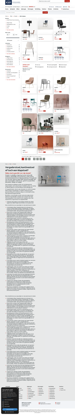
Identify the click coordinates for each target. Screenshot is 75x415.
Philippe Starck (9, 57)
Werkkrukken (19, 396)
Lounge (61, 388)
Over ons (37, 65)
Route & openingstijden (52, 65)
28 (40, 159)
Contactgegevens (39, 67)
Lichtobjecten (52, 396)
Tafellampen (51, 390)
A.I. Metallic (57, 51)
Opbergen (23, 9)
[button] (10, 412)
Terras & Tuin (62, 390)
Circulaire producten (10, 51)
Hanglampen (52, 391)
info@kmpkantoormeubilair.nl (45, 403)
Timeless (41, 58)
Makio (40, 107)
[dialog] (10, 400)
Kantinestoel (9, 44)
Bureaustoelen (20, 390)
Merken (50, 9)
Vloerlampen (51, 395)
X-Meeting (57, 35)
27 (37, 159)
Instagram (57, 403)
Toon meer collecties (10, 53)
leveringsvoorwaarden (50, 411)
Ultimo (56, 131)
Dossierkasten (31, 393)
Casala (8, 26)
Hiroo (24, 88)
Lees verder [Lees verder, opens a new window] (9, 397)
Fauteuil (18, 393)
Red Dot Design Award (11, 76)
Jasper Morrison (10, 63)
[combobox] (13, 40)
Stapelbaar (9, 70)
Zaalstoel (8, 49)
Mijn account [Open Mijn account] (58, 6)
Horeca (40, 395)
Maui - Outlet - (26, 55)
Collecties (55, 9)
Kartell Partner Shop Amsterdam (13, 20)
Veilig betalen (62, 67)
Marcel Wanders (10, 64)
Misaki (56, 88)
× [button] (17, 388)
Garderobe (41, 390)
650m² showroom (24, 6)
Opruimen (30, 390)
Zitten (17, 9)
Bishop (24, 102)
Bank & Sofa (19, 395)
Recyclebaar (9, 74)
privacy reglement (37, 412)
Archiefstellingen (31, 391)
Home (6, 9)
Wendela (25, 37)
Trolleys (29, 398)
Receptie (40, 388)
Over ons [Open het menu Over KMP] (51, 6)
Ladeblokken (30, 396)
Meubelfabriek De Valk (11, 24)
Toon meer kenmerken (10, 79)
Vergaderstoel (9, 46)
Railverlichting (52, 398)
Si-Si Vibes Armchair (59, 109)
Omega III (41, 90)
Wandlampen (52, 393)
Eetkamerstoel (9, 48)
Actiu (8, 27)
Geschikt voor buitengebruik (12, 72)
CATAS (8, 77)
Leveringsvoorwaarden (52, 67)
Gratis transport (16, 6)
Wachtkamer (41, 393)
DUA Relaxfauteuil (43, 131)
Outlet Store (65, 9)
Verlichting (37, 9)
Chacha (40, 37)
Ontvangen (30, 9)
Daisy (24, 151)
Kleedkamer (41, 391)
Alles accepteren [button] (9, 409)
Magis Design (9, 22)
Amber (40, 149)
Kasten (29, 388)
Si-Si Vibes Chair (27, 131)
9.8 (32, 6)
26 (34, 159)
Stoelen (15, 16)
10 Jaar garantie (8, 6)
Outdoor (44, 9)
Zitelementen (19, 398)
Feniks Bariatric (58, 150)
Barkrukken (19, 388)
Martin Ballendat (10, 61)
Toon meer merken (9, 29)
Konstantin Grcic (10, 59)
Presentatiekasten (31, 395)
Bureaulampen (52, 388)
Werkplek (12, 9)
